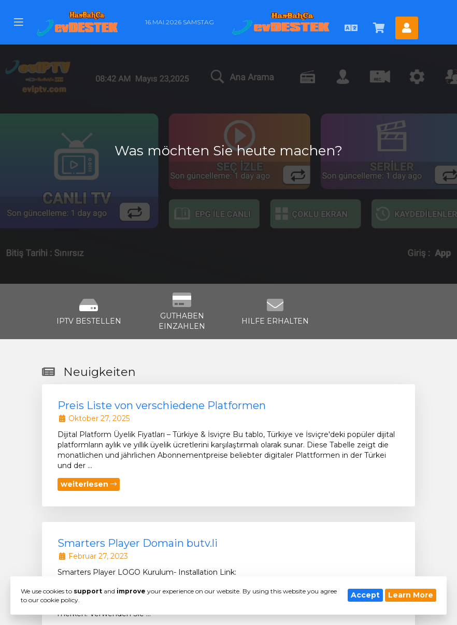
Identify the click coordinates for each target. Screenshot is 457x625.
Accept (365, 595)
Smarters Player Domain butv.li (138, 543)
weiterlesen (89, 484)
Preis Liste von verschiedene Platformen (162, 405)
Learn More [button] (410, 595)
